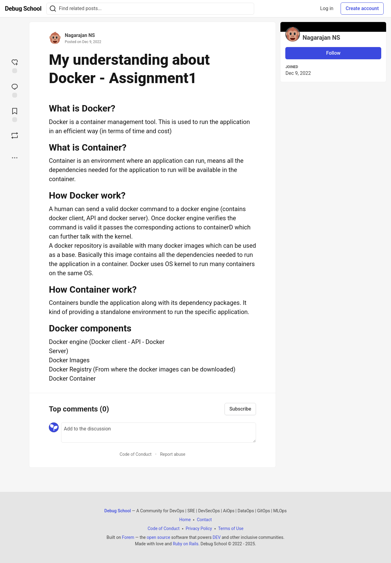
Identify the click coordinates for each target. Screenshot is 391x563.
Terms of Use (230, 528)
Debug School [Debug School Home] (117, 510)
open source (158, 537)
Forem (128, 537)
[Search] (53, 8)
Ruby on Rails (186, 543)
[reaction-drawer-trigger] (15, 65)
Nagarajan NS (80, 35)
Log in (326, 8)
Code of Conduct (136, 454)
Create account (362, 8)
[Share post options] (15, 158)
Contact (204, 519)
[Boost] (14, 135)
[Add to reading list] (14, 114)
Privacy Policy (199, 528)
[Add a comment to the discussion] (158, 432)
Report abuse (172, 454)
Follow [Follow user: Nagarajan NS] (333, 53)
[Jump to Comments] (14, 90)
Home (185, 519)
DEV (217, 537)
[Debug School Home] (23, 8)
